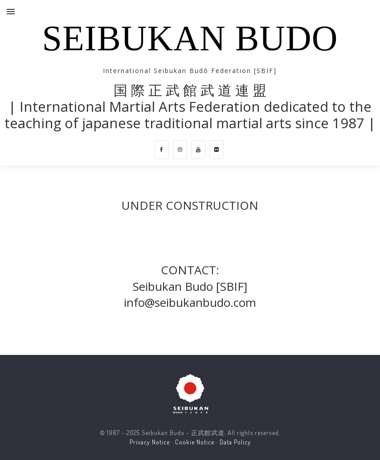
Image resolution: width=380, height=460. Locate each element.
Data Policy (235, 442)
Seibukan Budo (190, 38)
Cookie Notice (194, 442)
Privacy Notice (150, 442)
